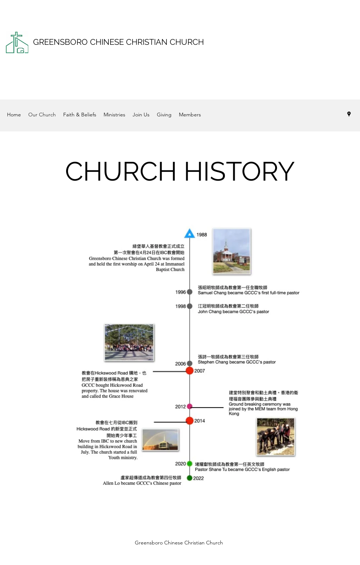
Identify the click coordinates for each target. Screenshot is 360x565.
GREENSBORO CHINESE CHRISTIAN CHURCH (118, 42)
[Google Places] (349, 114)
